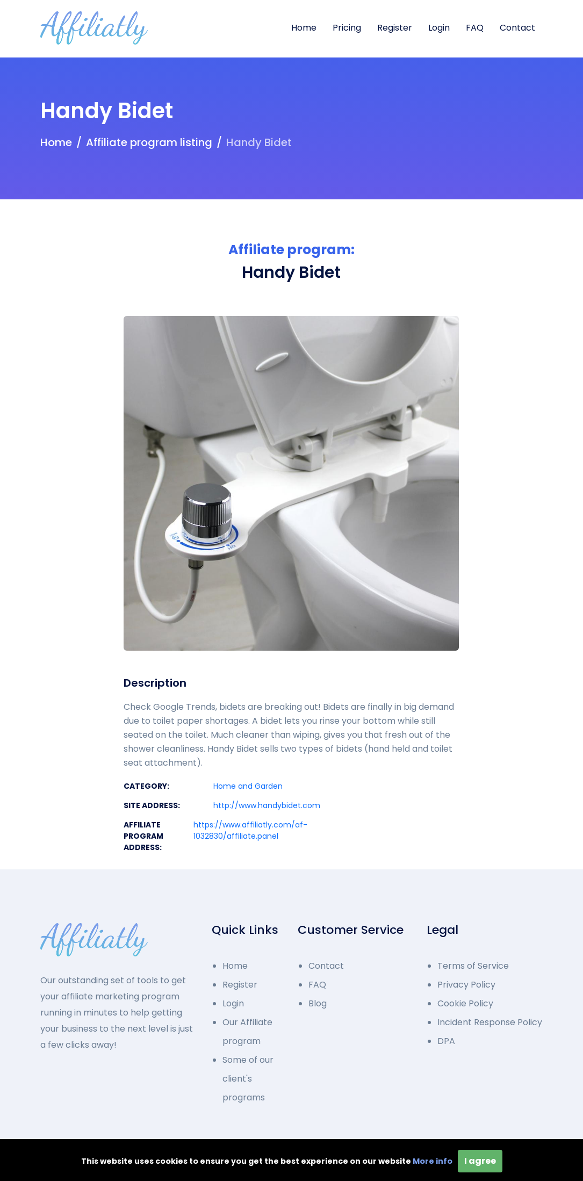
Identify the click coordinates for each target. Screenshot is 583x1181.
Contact (517, 27)
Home (303, 27)
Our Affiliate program (247, 1031)
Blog (317, 1003)
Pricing (347, 27)
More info (432, 1161)
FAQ (475, 27)
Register (394, 27)
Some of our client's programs (247, 1079)
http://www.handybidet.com (266, 805)
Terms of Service (473, 966)
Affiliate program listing (149, 142)
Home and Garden (248, 786)
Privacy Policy (466, 984)
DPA (446, 1041)
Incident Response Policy (489, 1022)
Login (439, 27)
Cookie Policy (465, 1003)
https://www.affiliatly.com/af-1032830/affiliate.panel (250, 830)
